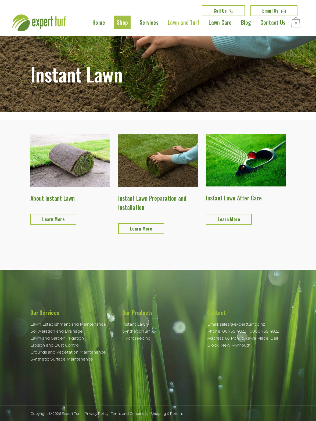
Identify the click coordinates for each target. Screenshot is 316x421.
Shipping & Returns (166, 413)
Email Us (274, 11)
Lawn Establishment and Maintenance (68, 324)
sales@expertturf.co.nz (242, 324)
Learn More (53, 219)
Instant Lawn (135, 324)
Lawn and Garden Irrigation (57, 338)
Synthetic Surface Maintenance (61, 359)
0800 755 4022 (264, 331)
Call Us (223, 11)
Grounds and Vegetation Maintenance (68, 352)
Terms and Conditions (129, 413)
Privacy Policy (97, 413)
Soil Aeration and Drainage (56, 331)
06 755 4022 (234, 331)
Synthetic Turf (136, 331)
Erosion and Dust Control (55, 345)
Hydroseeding (136, 338)
